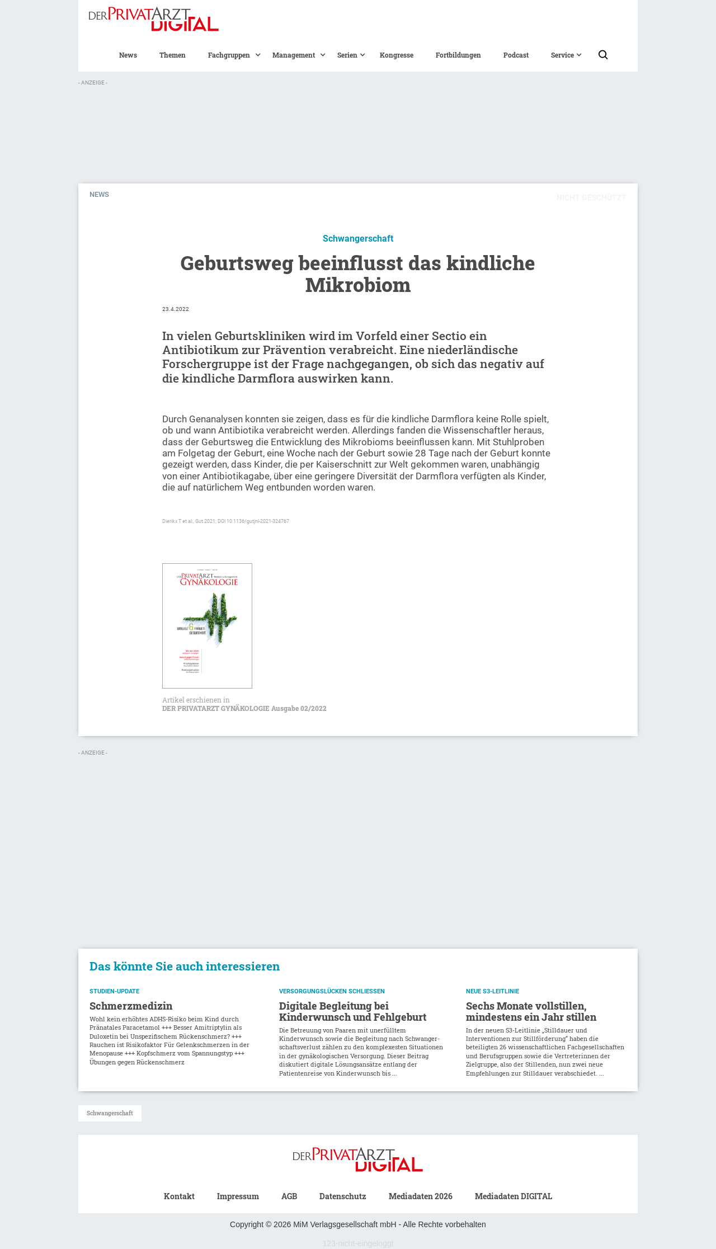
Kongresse (396, 54)
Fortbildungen (458, 54)
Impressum (238, 1196)
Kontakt (179, 1196)
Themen (172, 54)
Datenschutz (342, 1196)
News (128, 54)
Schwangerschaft (110, 1113)
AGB (289, 1196)
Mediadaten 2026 (421, 1196)
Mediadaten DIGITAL (513, 1196)
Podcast (516, 54)
